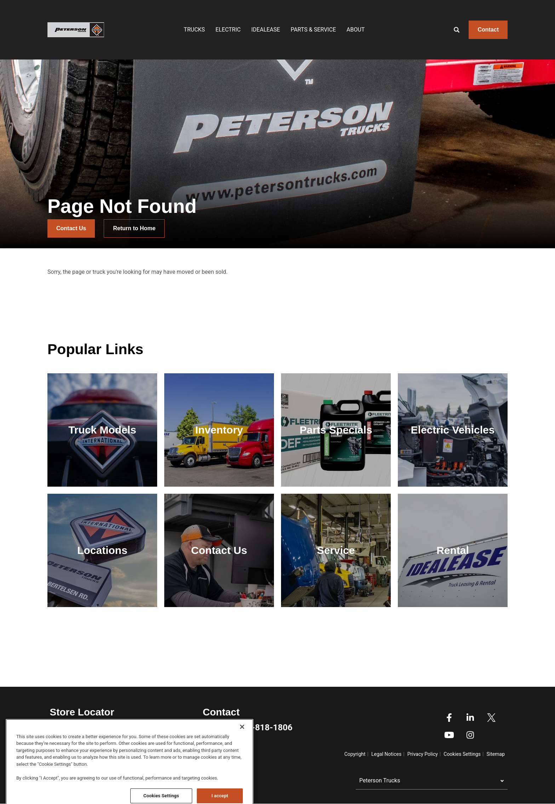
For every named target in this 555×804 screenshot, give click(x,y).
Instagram (470, 735)
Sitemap (496, 754)
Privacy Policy (422, 754)
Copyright (355, 754)
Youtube (449, 735)
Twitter (491, 717)
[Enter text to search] (464, 29)
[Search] (451, 29)
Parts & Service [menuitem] (313, 29)
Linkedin (470, 717)
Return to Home (134, 228)
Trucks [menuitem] (194, 29)
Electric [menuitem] (228, 29)
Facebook (449, 717)
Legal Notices (386, 754)
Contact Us (71, 228)
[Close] (242, 772)
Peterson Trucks (379, 780)
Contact (488, 30)
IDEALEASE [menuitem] (265, 29)
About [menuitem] (356, 29)
